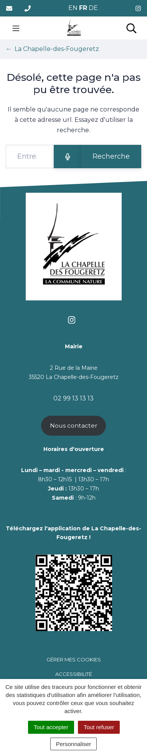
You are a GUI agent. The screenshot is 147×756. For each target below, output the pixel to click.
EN (73, 7)
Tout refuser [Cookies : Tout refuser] (99, 727)
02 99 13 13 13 (73, 398)
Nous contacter (73, 425)
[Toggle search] (131, 28)
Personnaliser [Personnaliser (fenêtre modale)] (73, 744)
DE (93, 7)
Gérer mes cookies (73, 659)
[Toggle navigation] (16, 28)
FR (83, 7)
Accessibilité (73, 674)
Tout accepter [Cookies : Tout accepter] (51, 727)
